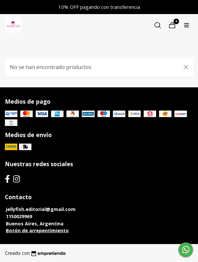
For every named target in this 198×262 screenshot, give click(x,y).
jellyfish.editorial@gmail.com (41, 209)
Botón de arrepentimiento (37, 230)
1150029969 (19, 216)
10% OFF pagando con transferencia (99, 7)
